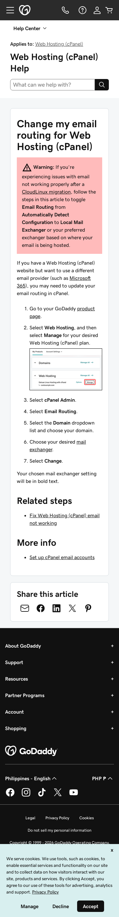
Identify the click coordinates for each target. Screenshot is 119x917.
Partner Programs (24, 695)
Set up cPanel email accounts (62, 557)
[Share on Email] (25, 608)
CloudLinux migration (46, 191)
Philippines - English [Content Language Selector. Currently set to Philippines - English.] (31, 778)
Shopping (15, 728)
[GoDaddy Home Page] (31, 751)
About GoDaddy (23, 645)
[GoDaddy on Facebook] (10, 795)
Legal (30, 818)
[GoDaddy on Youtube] (74, 795)
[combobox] (52, 85)
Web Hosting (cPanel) (59, 43)
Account (14, 711)
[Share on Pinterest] (88, 608)
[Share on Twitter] (72, 608)
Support (14, 662)
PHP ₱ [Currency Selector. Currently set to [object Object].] (103, 778)
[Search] (102, 84)
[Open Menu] (7, 10)
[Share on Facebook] (41, 608)
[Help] (82, 10)
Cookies (86, 818)
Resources (16, 678)
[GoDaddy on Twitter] (58, 795)
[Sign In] (97, 10)
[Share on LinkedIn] (56, 608)
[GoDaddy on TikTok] (42, 795)
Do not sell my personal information (59, 830)
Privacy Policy (57, 818)
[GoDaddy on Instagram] (26, 795)
